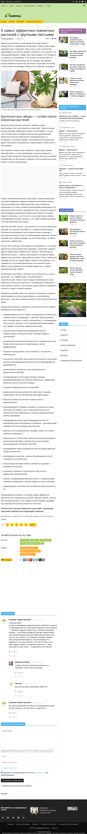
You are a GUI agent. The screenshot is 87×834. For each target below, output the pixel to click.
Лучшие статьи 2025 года (71, 296)
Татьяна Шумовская (7, 38)
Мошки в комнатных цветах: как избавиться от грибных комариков (77, 94)
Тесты (12, 6)
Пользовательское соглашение (68, 824)
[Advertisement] (29, 587)
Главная (3, 21)
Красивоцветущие (28, 554)
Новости (64, 335)
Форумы (41, 6)
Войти (3, 1)
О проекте (10, 824)
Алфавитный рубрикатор (71, 361)
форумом (27, 751)
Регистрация (9, 1)
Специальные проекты (34, 21)
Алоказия (35, 540)
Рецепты (19, 6)
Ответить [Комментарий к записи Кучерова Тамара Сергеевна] (13, 656)
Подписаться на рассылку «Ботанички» (16, 786)
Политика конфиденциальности (39, 828)
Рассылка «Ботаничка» (23, 824)
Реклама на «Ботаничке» (48, 824)
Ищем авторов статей (69, 313)
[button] (84, 6)
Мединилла (35, 543)
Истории (64, 340)
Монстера (25, 540)
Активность (17, 1)
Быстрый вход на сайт (9, 768)
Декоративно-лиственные (30, 551)
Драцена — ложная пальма (68, 131)
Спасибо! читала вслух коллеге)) (69, 121)
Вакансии (35, 824)
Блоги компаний (29, 6)
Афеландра (25, 543)
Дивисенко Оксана (22, 662)
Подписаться (40, 773)
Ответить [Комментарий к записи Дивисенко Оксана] (19, 677)
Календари (20, 21)
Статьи (4, 6)
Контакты (55, 828)
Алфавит (11, 21)
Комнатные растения (8, 26)
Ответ (49, 6)
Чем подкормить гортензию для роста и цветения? (77, 231)
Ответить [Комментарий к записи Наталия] (19, 696)
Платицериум (46, 540)
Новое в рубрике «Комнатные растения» (71, 31)
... (42, 543)
